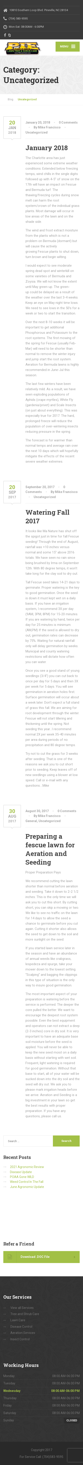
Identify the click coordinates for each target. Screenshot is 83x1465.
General (31, 821)
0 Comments (68, 122)
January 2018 (46, 147)
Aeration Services (22, 1333)
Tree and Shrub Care (24, 1314)
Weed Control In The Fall (26, 1182)
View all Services (22, 1308)
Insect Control (20, 1339)
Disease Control (21, 1326)
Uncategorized (36, 132)
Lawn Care (17, 1320)
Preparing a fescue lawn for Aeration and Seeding (50, 849)
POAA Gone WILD (22, 1177)
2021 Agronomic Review (27, 1167)
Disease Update (21, 1172)
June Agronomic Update (27, 1187)
